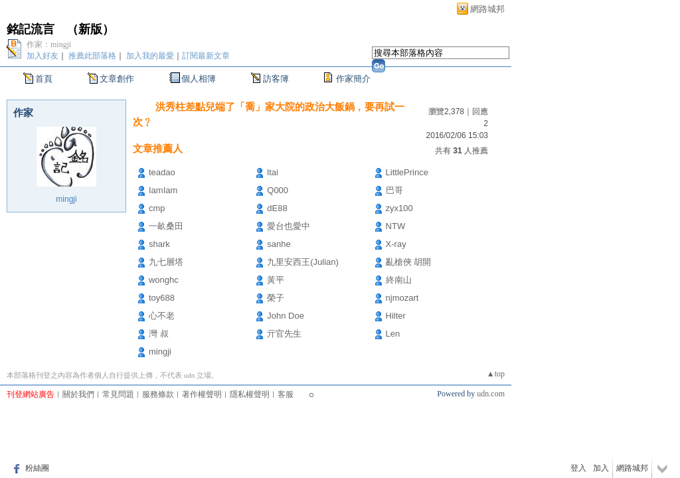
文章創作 (117, 79)
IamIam (163, 190)
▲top (496, 373)
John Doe (285, 316)
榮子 (275, 298)
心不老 (162, 316)
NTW (396, 226)
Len (393, 334)
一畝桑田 (166, 226)
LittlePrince (407, 172)
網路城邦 (487, 9)
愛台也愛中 (288, 226)
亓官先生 (284, 334)
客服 (286, 394)
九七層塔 (166, 262)
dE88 (277, 208)
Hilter (396, 316)
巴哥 (394, 190)
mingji (66, 199)
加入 (601, 468)
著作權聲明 (202, 394)
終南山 (399, 280)
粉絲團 (37, 468)
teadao (162, 172)
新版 (90, 29)
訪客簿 (276, 79)
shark (159, 244)
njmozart (402, 298)
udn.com (491, 393)
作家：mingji (49, 44)
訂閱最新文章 (206, 55)
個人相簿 (198, 79)
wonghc (164, 280)
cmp (157, 208)
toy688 (162, 298)
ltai (272, 172)
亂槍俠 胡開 (409, 262)
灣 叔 (159, 334)
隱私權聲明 (250, 394)
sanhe (278, 244)
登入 (578, 468)
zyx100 (399, 208)
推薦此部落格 (92, 55)
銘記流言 (30, 29)
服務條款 (158, 394)
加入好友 (42, 55)
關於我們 (78, 394)
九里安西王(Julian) (303, 262)
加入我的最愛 (150, 55)
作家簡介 (353, 79)
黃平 (275, 280)
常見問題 (118, 394)
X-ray (396, 244)
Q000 (277, 190)
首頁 (43, 79)
